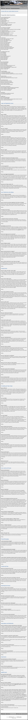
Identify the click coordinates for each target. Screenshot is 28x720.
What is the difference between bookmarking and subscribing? (10, 87)
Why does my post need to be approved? (7, 48)
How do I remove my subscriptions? (6, 90)
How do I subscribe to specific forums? (6, 89)
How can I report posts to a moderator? (6, 46)
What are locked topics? (4, 58)
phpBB (19, 229)
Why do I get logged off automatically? (6, 24)
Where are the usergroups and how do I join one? (8, 65)
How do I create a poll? (4, 41)
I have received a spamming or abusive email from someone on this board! (11, 73)
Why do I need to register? (5, 18)
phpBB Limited (3, 676)
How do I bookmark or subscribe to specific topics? (8, 88)
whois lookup (15, 692)
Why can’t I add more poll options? (6, 42)
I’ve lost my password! (4, 23)
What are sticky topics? (4, 57)
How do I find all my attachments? (6, 94)
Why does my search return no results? (6, 81)
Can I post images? (4, 55)
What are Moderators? (4, 63)
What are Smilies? (3, 54)
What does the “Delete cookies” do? (6, 25)
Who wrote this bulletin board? (5, 97)
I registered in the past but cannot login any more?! (8, 22)
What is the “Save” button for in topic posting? (7, 47)
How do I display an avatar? (5, 33)
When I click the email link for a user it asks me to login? (9, 35)
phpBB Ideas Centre (17, 684)
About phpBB (20, 677)
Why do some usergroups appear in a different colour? (8, 67)
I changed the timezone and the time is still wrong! (8, 31)
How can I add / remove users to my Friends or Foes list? (9, 77)
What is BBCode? (3, 52)
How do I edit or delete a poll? (5, 43)
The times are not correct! (4, 30)
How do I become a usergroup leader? (6, 66)
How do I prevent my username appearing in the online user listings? (10, 29)
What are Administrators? (4, 62)
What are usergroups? (4, 64)
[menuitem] (2, 6)
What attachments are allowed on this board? (7, 93)
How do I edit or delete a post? (5, 39)
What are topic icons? (4, 59)
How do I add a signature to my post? (6, 40)
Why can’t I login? (3, 21)
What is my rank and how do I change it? (7, 34)
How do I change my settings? (5, 28)
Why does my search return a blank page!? (7, 82)
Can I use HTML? (3, 53)
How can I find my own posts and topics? (7, 84)
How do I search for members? (5, 83)
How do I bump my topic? (4, 49)
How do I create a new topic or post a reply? (7, 38)
